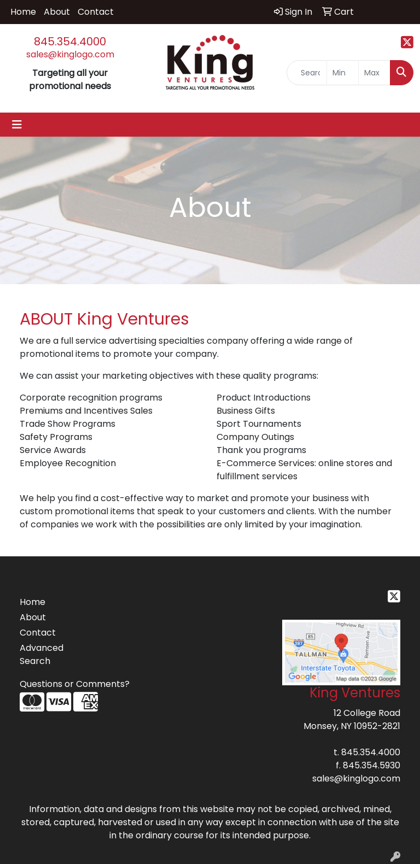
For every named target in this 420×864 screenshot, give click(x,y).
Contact (96, 11)
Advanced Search (41, 654)
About (57, 11)
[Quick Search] (307, 72)
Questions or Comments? (75, 684)
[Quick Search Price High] (374, 72)
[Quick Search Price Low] (342, 72)
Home (23, 11)
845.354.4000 (70, 41)
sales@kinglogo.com (70, 54)
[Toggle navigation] (16, 124)
